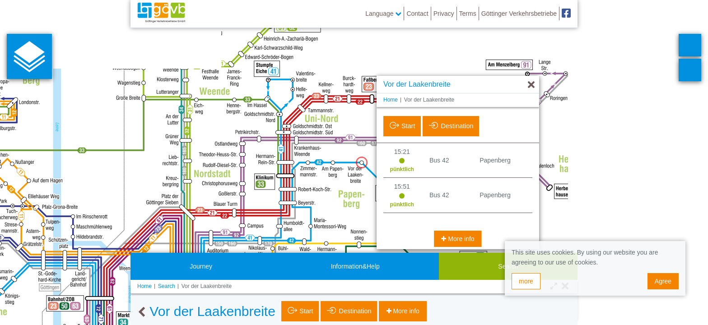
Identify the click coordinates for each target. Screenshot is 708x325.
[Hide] (531, 85)
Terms (467, 13)
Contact (417, 13)
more (526, 281)
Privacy (443, 13)
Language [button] (383, 13)
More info (460, 238)
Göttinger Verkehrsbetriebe (519, 13)
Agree (663, 281)
